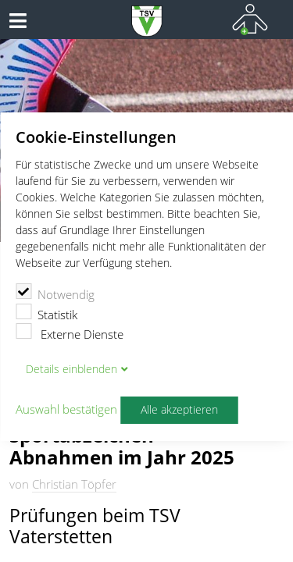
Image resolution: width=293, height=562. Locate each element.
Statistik (46, 313)
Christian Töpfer (74, 484)
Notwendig (55, 292)
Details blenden (71, 369)
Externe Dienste (69, 332)
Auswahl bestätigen (66, 410)
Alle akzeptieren (179, 410)
